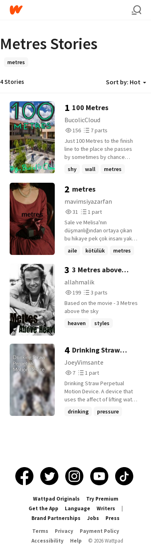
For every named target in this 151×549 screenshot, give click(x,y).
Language (77, 508)
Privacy (64, 531)
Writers (106, 508)
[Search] (136, 10)
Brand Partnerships (56, 518)
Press (112, 518)
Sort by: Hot (126, 82)
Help (76, 540)
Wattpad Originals (56, 498)
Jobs (93, 518)
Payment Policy (99, 531)
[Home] (71, 10)
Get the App (43, 508)
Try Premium (102, 498)
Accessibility (47, 540)
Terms (40, 531)
